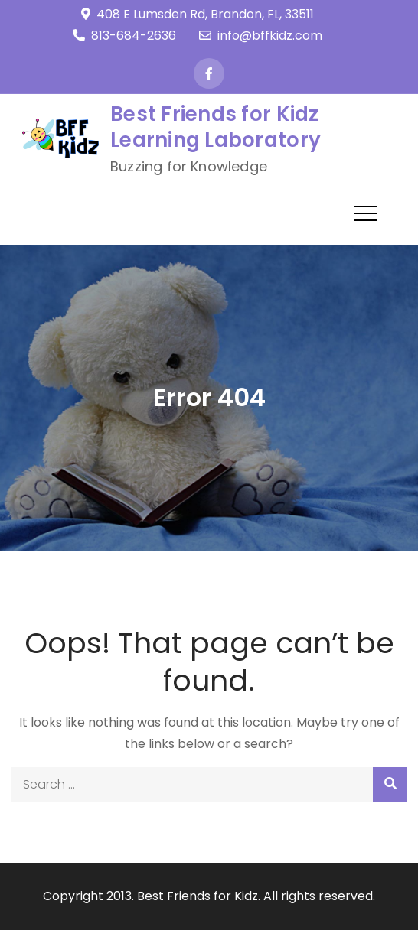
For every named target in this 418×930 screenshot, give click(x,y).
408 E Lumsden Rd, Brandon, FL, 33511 (197, 14)
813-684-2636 (124, 35)
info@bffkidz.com (260, 35)
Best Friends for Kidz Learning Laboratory (215, 127)
